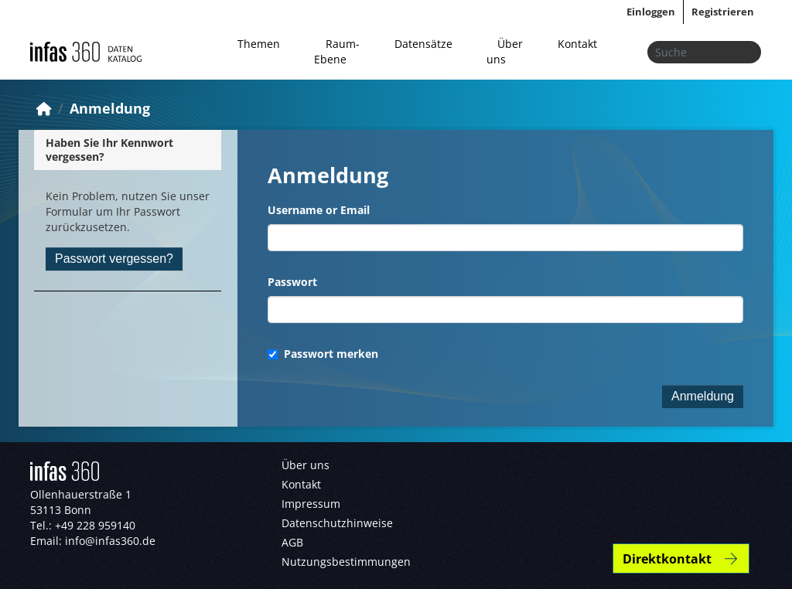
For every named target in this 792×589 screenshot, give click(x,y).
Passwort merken (323, 353)
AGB (292, 542)
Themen (258, 43)
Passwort (292, 281)
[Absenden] (744, 52)
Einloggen (650, 12)
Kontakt (577, 43)
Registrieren (722, 12)
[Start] (44, 108)
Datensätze (423, 43)
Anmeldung (110, 108)
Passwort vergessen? (114, 258)
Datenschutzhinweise (337, 523)
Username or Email (319, 210)
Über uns (504, 51)
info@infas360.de (110, 540)
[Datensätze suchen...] (704, 52)
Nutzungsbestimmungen (346, 561)
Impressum (311, 503)
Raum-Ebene (336, 51)
